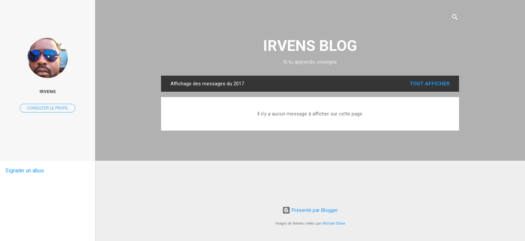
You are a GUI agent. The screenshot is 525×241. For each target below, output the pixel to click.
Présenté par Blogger (310, 210)
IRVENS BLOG (310, 46)
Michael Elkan (333, 223)
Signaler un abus (24, 170)
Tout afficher (430, 84)
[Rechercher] (455, 18)
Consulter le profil (47, 108)
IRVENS (48, 91)
